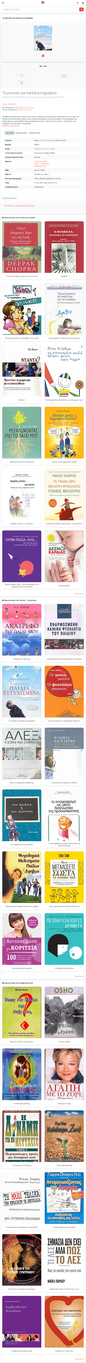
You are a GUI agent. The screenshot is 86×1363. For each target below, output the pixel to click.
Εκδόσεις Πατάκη (46, 140)
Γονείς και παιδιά (40, 161)
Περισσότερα (79, 593)
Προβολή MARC (21, 133)
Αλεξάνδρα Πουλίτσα (24, 107)
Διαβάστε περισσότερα (10, 126)
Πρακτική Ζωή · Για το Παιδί (44, 149)
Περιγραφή (9, 133)
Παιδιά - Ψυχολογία (41, 164)
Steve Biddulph (9, 104)
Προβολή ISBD (34, 133)
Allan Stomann (25, 109)
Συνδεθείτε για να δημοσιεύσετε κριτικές (19, 206)
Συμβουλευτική (40, 166)
